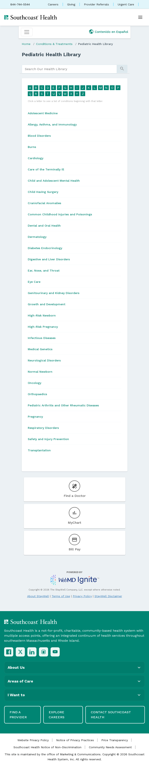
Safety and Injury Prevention (48, 439)
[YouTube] (55, 651)
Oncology (34, 383)
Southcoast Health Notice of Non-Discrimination (47, 747)
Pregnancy (35, 416)
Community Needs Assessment (110, 747)
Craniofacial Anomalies (44, 203)
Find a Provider (18, 714)
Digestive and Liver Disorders (49, 259)
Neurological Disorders (44, 360)
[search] (69, 69)
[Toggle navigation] (27, 32)
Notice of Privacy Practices (75, 740)
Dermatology (37, 236)
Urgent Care (126, 4)
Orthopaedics (37, 394)
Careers (53, 4)
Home (26, 44)
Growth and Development (46, 304)
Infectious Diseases (42, 338)
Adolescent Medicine (43, 113)
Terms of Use (61, 596)
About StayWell (38, 596)
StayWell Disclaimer (108, 596)
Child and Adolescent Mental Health (54, 180)
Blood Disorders (39, 135)
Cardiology (35, 158)
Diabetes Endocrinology (45, 248)
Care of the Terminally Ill (46, 169)
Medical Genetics (40, 349)
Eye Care (34, 281)
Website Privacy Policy (33, 740)
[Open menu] (140, 17)
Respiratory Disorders (43, 427)
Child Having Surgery (43, 192)
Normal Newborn (40, 371)
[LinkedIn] (31, 651)
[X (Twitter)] (20, 651)
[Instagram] (43, 651)
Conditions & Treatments (54, 44)
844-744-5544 (20, 4)
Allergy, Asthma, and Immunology (52, 124)
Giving (71, 4)
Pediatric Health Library (95, 44)
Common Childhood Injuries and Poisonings (60, 214)
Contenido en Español (111, 32)
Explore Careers (56, 714)
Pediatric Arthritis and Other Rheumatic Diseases (63, 405)
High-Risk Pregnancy (43, 326)
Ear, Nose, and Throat (43, 270)
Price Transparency (114, 740)
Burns (32, 147)
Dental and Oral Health (44, 225)
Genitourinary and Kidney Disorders (53, 293)
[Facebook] (8, 651)
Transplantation (39, 450)
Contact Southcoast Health (111, 714)
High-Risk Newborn (42, 315)
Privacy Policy (82, 596)
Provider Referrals (96, 4)
